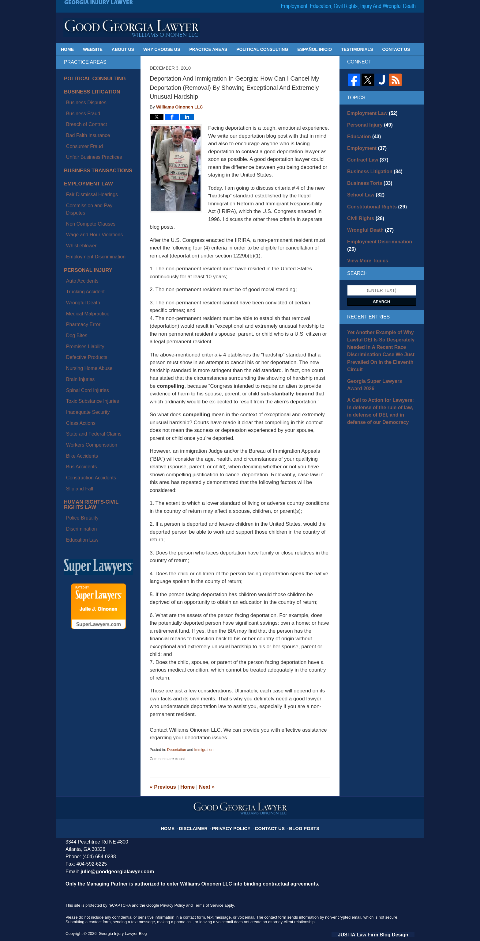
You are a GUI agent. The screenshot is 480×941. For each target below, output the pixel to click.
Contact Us (396, 49)
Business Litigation (87, 90)
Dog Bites (73, 254)
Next (207, 787)
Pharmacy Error (79, 247)
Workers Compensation (86, 325)
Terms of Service (208, 905)
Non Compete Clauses (85, 178)
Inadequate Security (83, 304)
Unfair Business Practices (88, 133)
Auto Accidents (78, 218)
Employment (364, 144)
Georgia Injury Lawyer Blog (131, 27)
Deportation (176, 750)
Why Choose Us (161, 49)
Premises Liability (80, 261)
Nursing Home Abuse (84, 275)
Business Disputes (81, 97)
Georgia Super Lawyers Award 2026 (378, 358)
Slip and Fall (76, 354)
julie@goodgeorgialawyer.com (113, 871)
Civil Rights (363, 209)
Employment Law (84, 156)
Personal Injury (84, 211)
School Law (363, 187)
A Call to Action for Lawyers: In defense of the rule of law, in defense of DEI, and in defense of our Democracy (380, 382)
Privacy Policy (234, 824)
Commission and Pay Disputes (93, 171)
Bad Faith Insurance (83, 118)
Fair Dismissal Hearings (86, 164)
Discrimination (77, 384)
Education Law (78, 391)
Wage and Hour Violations (89, 185)
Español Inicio (314, 49)
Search (381, 282)
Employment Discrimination (90, 199)
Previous (163, 787)
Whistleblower (77, 192)
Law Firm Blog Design (385, 933)
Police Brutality (78, 377)
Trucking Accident (81, 225)
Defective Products (82, 268)
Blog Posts (297, 824)
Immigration (203, 750)
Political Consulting (262, 49)
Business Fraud (79, 104)
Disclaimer (201, 824)
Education (362, 133)
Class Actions (77, 311)
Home (67, 49)
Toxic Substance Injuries (87, 297)
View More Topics (365, 241)
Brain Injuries (76, 282)
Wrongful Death (79, 232)
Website (93, 49)
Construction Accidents (85, 347)
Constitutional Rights (373, 198)
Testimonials (357, 49)
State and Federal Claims (88, 318)
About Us (123, 49)
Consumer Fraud (80, 126)
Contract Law (365, 155)
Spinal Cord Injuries (82, 290)
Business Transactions (92, 144)
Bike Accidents (78, 332)
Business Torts (367, 176)
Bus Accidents (77, 339)
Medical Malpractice (83, 240)
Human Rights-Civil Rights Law (95, 367)
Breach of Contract (82, 111)
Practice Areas (208, 49)
